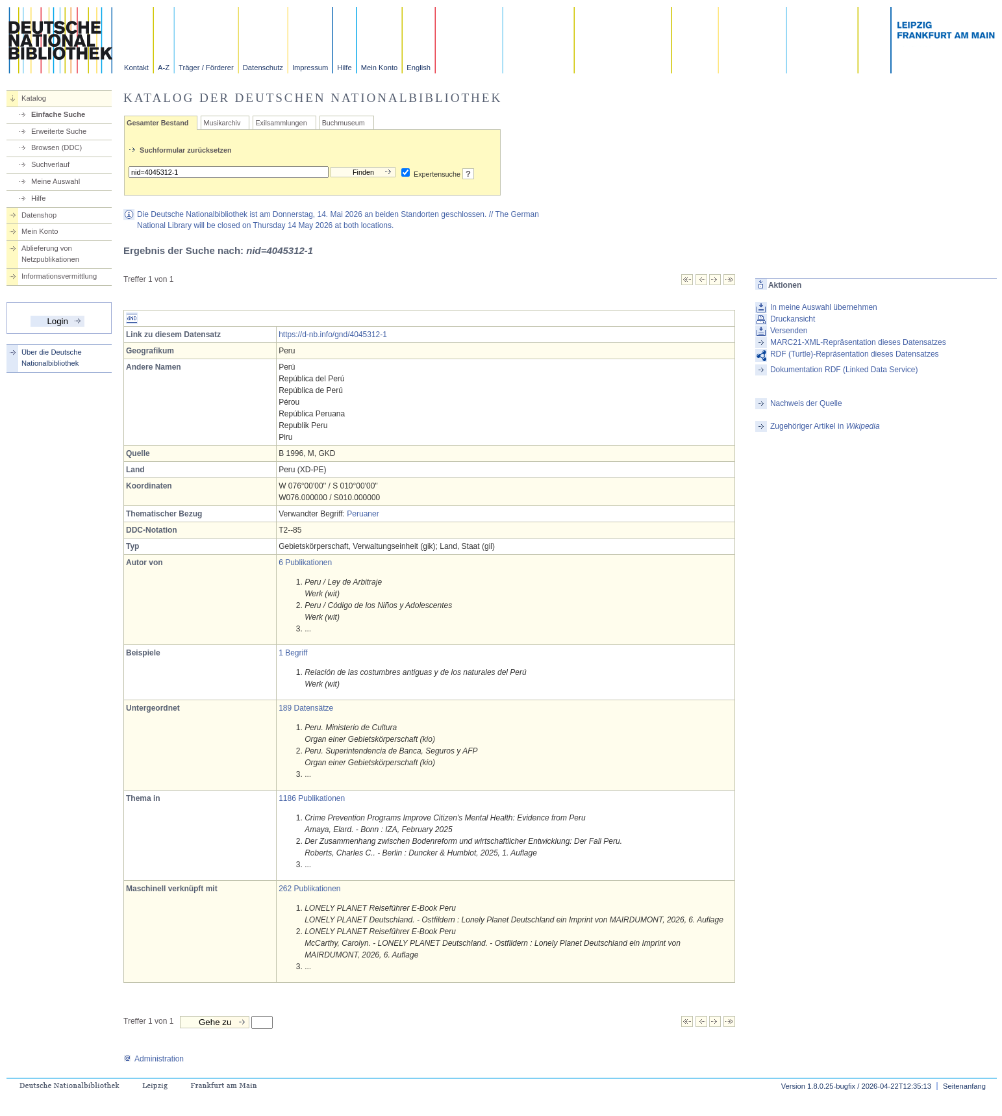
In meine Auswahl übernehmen (823, 307)
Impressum (310, 67)
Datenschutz (263, 67)
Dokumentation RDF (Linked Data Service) (844, 369)
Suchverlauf (50, 164)
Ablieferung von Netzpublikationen (50, 253)
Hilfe (344, 67)
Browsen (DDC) (56, 147)
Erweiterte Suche (58, 131)
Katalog (33, 98)
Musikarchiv (221, 123)
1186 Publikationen (312, 798)
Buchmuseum (343, 123)
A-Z (163, 67)
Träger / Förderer (206, 67)
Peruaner (363, 513)
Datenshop (38, 215)
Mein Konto (379, 67)
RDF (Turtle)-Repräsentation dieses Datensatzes (854, 354)
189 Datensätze (306, 708)
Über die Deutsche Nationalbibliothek (51, 357)
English (419, 67)
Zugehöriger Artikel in (825, 426)
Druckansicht (792, 318)
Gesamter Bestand (157, 123)
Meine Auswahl (55, 181)
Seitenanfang (964, 1086)
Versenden (788, 330)
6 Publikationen (305, 562)
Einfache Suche (58, 114)
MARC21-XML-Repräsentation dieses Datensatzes (858, 342)
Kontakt (136, 67)
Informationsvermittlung (59, 276)
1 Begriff (293, 652)
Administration (153, 1058)
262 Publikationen (309, 888)
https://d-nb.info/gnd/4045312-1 (333, 334)
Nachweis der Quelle (806, 403)
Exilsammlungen (281, 123)
